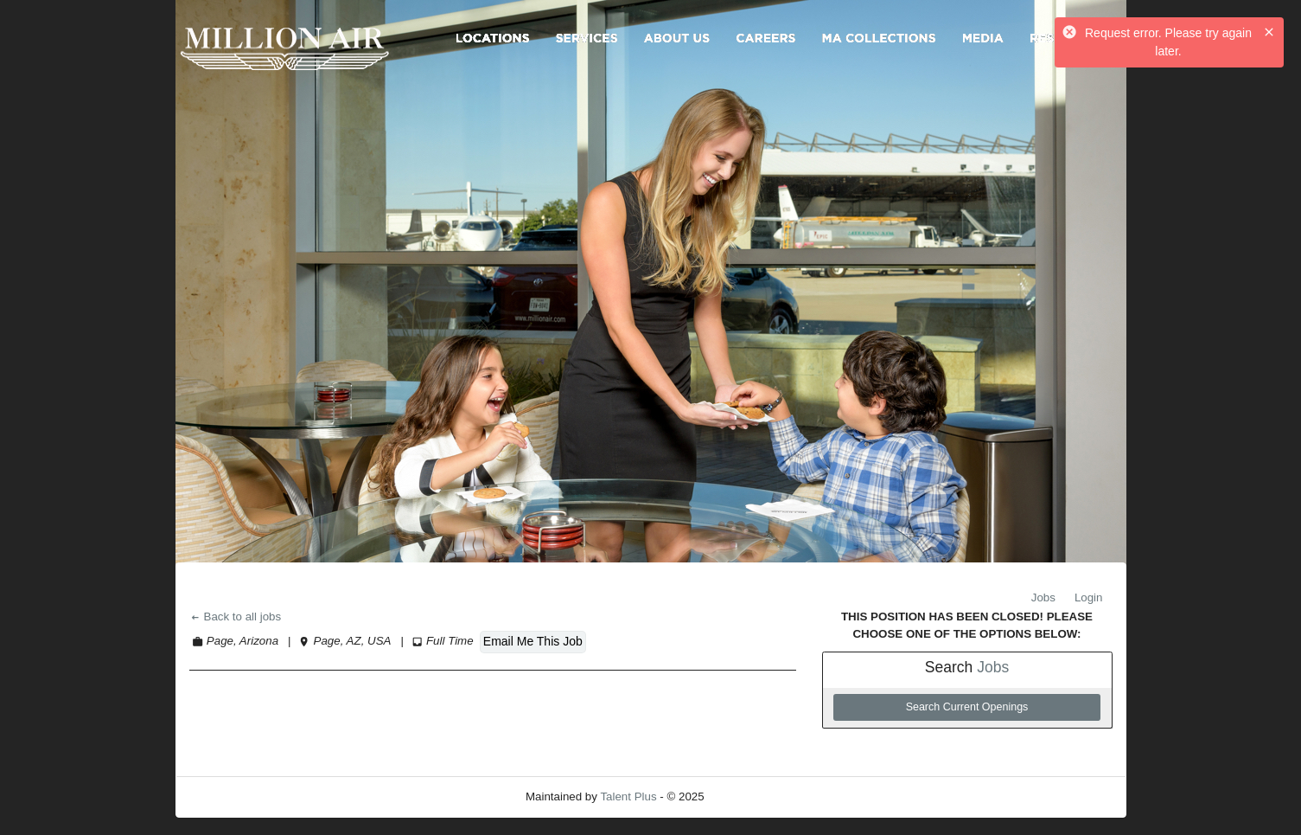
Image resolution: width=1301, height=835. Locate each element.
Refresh (755, 796)
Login (1089, 597)
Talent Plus (628, 796)
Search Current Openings (967, 707)
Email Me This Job (533, 641)
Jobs (1043, 597)
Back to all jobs (235, 616)
